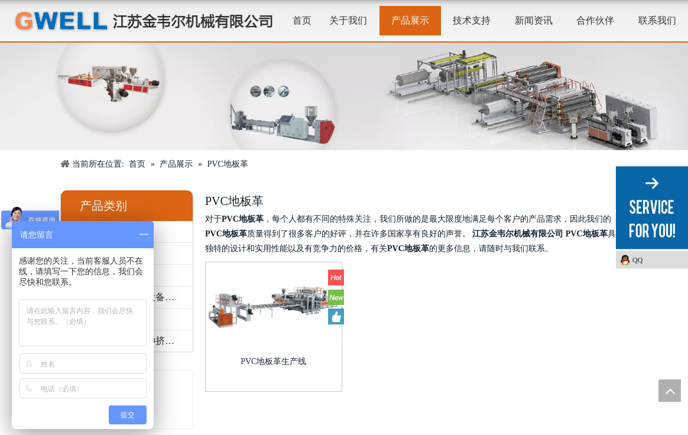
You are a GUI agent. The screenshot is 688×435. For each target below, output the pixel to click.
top (669, 390)
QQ (637, 260)
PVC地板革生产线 (273, 361)
